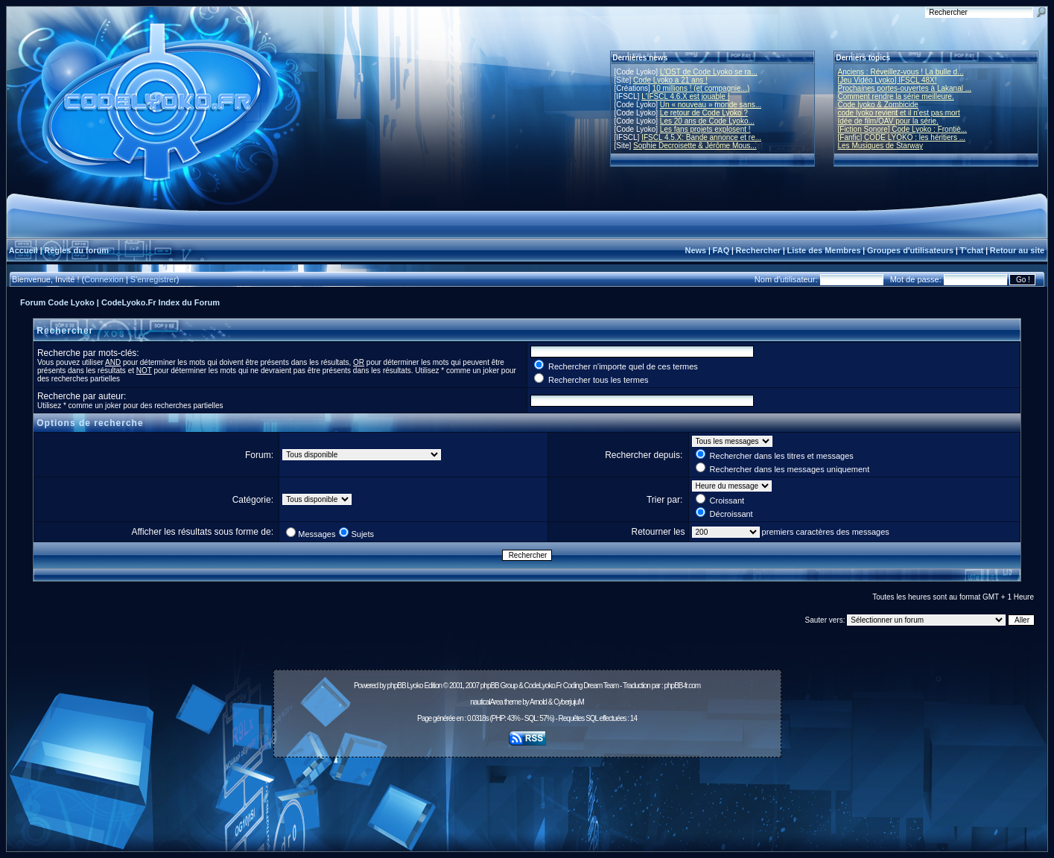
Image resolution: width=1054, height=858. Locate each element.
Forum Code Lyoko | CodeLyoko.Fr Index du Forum (120, 302)
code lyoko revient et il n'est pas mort (899, 113)
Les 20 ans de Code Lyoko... (707, 121)
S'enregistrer (153, 279)
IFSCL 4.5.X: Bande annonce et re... (701, 137)
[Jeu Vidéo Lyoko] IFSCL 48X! (887, 80)
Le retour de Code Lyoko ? (704, 113)
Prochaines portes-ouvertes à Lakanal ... (905, 88)
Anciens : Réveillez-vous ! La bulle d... (901, 72)
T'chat (972, 250)
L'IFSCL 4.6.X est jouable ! (685, 96)
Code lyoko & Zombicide (878, 105)
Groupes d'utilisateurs (910, 250)
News (695, 250)
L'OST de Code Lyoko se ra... (709, 72)
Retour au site (1017, 250)
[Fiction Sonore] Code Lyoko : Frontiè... (903, 129)
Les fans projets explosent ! (705, 129)
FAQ (721, 250)
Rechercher (758, 250)
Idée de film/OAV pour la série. (888, 121)
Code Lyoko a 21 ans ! (670, 80)
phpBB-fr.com (682, 685)
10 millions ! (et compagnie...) (701, 88)
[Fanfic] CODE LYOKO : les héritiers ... (902, 137)
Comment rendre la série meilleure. (896, 96)
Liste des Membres (823, 250)
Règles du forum (76, 250)
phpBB (396, 685)
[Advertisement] (527, 796)
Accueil (23, 250)
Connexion (104, 279)
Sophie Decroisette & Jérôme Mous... (695, 146)
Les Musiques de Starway (881, 146)
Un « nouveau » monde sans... (710, 105)
